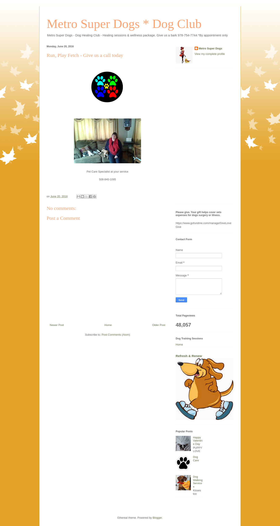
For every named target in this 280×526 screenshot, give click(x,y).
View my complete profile (210, 53)
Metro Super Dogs (210, 48)
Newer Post (57, 325)
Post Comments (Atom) (116, 334)
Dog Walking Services (198, 481)
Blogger (157, 517)
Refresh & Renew (189, 356)
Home (108, 325)
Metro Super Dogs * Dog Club (124, 24)
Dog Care (196, 458)
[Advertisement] (204, 138)
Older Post (158, 325)
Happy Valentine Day (198, 441)
